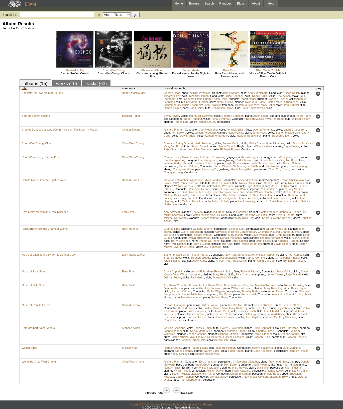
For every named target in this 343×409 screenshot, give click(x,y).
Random (225, 3)
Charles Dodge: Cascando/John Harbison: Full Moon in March (59, 129)
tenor (272, 308)
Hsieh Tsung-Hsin (242, 169)
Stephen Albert (131, 327)
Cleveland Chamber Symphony (183, 180)
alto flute (205, 183)
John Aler (261, 308)
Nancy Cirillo (260, 95)
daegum (192, 160)
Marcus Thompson (287, 101)
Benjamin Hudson (294, 260)
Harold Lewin (239, 260)
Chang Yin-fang (173, 172)
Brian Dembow (173, 257)
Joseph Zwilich (228, 257)
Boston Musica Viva (247, 104)
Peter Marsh (293, 274)
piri (256, 160)
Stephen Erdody (200, 257)
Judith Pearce (260, 364)
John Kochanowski (253, 107)
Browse (194, 3)
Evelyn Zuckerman (199, 237)
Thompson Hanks (223, 107)
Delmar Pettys (172, 277)
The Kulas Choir (212, 285)
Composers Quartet (225, 198)
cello (244, 92)
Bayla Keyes (171, 115)
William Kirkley (301, 118)
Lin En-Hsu (273, 166)
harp (175, 379)
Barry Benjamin (180, 240)
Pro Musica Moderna (209, 336)
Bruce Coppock (233, 95)
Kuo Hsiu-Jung (298, 166)
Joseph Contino (196, 333)
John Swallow (212, 104)
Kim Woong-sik (250, 157)
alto (176, 220)
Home (179, 3)
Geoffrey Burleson (232, 115)
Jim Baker (263, 367)
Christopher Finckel (196, 101)
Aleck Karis (199, 260)
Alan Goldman (300, 237)
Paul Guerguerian (190, 379)
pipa (198, 169)
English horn (245, 146)
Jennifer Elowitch (225, 317)
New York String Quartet (240, 254)
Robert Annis (296, 183)
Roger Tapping (193, 118)
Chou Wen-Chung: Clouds (113, 73)
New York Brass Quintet (259, 101)
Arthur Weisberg (258, 92)
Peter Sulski (171, 149)
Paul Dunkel (291, 104)
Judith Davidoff (265, 260)
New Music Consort (256, 376)
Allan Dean (220, 98)
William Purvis (215, 370)
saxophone (233, 291)
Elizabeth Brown (279, 376)
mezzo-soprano (268, 180)
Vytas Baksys (210, 305)
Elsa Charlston (245, 274)
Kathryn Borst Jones (262, 195)
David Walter (259, 234)
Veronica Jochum (199, 189)
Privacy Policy (171, 404)
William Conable (264, 192)
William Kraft (29, 347)
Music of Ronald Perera (36, 305)
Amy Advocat (172, 211)
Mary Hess (219, 274)
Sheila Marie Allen (201, 330)
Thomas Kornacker (271, 237)
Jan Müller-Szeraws (200, 115)
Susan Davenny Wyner (234, 189)
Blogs (241, 3)
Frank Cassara (241, 370)
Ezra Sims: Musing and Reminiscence (229, 75)
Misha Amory (257, 143)
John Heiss (196, 107)
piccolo (215, 243)
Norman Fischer (278, 98)
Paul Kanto (294, 254)
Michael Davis (291, 192)
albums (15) (35, 83)
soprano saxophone (282, 115)
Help (271, 3)
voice (279, 129)
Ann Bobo (278, 118)
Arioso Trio (222, 260)
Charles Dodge (131, 129)
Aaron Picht (198, 271)
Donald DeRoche (230, 237)
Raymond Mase (278, 361)
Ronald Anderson (251, 243)
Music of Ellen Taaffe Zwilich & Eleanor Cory (267, 75)
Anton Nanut (275, 291)
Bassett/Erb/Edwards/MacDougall (42, 92)
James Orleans (197, 317)
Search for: (10, 15)
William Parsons (202, 228)
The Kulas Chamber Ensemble (182, 285)
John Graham (230, 92)
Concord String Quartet (198, 98)
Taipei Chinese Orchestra (229, 166)
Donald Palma (172, 107)
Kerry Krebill (248, 294)
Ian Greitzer (240, 211)
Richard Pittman (199, 95)
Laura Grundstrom (295, 129)
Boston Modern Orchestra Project (279, 211)
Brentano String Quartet (178, 143)
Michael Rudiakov (192, 201)
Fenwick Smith (235, 129)
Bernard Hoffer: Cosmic (75, 73)
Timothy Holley (251, 291)
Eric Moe (197, 211)
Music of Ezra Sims (33, 271)
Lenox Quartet (275, 274)
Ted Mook (218, 211)
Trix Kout (227, 243)
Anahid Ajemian (248, 198)
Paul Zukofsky (246, 201)
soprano (255, 189)
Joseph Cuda (262, 336)
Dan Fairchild (240, 240)
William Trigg (182, 370)
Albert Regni (261, 115)
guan (284, 166)
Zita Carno (225, 294)
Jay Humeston (212, 246)
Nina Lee (278, 143)
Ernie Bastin (283, 234)
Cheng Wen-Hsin (183, 169)
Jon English (171, 234)
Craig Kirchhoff (188, 198)
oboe (185, 92)
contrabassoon (255, 228)
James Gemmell (256, 257)
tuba (237, 107)
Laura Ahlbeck (275, 314)
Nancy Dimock (200, 146)
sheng (167, 169)
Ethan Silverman (241, 373)
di (263, 166)
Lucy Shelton (296, 189)
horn (179, 98)
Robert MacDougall (134, 92)
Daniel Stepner (196, 314)
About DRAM (139, 404)
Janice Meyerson (247, 180)
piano (304, 92)
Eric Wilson (284, 95)
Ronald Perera (131, 305)
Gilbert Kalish (291, 92)
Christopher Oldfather (246, 361)
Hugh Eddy (202, 364)
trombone (228, 104)
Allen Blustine (224, 101)
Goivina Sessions (174, 327)
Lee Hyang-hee (207, 160)
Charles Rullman (291, 231)
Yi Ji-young (218, 157)
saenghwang (226, 160)
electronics (189, 320)
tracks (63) (96, 83)
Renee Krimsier (189, 183)
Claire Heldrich (190, 231)
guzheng (224, 169)
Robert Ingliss (172, 367)
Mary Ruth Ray (280, 186)
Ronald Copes (172, 347)
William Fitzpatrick (267, 254)
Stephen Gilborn (281, 135)
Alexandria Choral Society (288, 294)
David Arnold (187, 135)
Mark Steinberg (203, 143)
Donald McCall (222, 277)
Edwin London (212, 180)
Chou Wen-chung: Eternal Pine (152, 75)
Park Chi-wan (244, 160)
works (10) (66, 83)
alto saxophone (173, 118)
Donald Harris (190, 70)
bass (185, 107)
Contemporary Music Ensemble (183, 104)
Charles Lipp (171, 228)
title (24, 88)
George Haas (172, 92)
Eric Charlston (207, 361)
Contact (155, 404)
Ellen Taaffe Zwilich (268, 70)
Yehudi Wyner (269, 189)
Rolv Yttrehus (130, 228)
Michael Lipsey (218, 376)
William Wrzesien (199, 92)
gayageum (233, 157)
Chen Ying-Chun (279, 169)
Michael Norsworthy (176, 217)
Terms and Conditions (197, 404)
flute (303, 104)
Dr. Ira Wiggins (216, 291)
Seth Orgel (251, 314)
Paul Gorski (187, 246)
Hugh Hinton (253, 186)
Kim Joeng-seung (174, 160)
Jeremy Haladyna (262, 347)
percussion (223, 121)
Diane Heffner (183, 350)
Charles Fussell (265, 330)
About (256, 3)
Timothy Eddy (172, 95)
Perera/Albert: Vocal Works (38, 327)
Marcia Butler (272, 373)
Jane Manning (291, 347)
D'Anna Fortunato (263, 129)
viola (295, 95)
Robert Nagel (248, 98)
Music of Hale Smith (34, 285)
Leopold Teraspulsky (193, 339)
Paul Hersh (197, 277)
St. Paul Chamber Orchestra (282, 201)
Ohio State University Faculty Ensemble (199, 192)
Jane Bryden (253, 317)
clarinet (216, 92)
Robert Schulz (206, 121)
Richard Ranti (223, 314)
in (99, 15)
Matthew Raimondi (278, 198)
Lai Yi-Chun (254, 166)
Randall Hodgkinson (249, 135)
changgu (266, 157)
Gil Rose (222, 214)
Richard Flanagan (175, 305)
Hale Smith (129, 285)
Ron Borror (231, 364)
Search (209, 3)
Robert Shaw (219, 297)
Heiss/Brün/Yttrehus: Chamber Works (44, 228)
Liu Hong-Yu (209, 169)
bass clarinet (214, 195)
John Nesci (259, 132)
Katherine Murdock (216, 135)
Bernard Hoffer (75, 70)
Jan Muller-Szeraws (199, 149)
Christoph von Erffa (255, 214)
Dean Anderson (173, 288)
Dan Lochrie (197, 195)
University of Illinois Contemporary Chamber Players (247, 231)
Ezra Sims (229, 70)
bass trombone (185, 364)
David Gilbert (202, 243)
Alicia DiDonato (285, 214)
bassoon (186, 228)
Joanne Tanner (173, 330)
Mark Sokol (268, 104)
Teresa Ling (181, 121)
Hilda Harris (198, 294)
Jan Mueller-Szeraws (263, 285)
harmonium (278, 336)
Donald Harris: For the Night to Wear (190, 75)
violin (272, 95)
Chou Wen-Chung (114, 70)
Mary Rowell (239, 367)
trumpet (233, 98)
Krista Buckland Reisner (276, 217)
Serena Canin (230, 143)
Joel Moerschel (208, 129)
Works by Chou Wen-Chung (39, 361)
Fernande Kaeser (235, 330)
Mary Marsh (235, 234)
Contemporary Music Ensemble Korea (187, 157)
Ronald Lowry (186, 308)
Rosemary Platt (234, 192)
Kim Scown (178, 132)
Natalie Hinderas (191, 297)
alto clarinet (204, 186)
